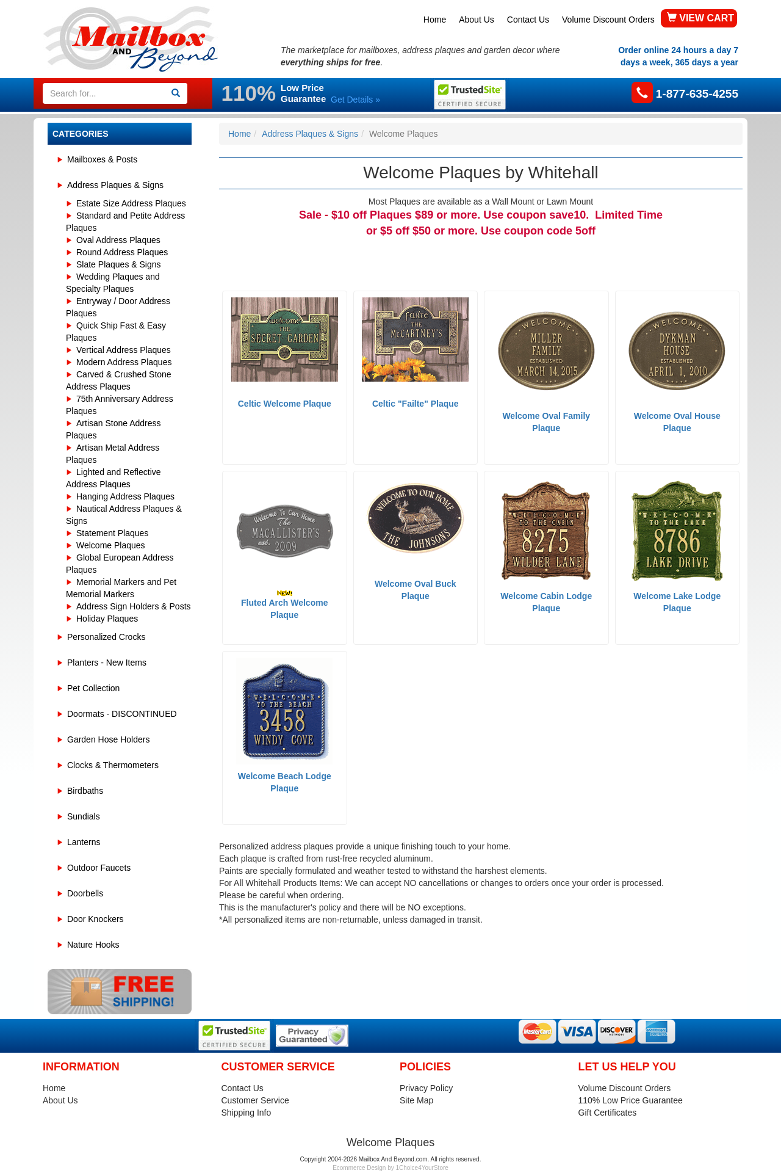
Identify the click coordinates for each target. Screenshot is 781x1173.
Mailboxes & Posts (102, 159)
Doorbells (85, 893)
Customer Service (255, 1100)
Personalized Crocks (106, 637)
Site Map (416, 1100)
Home (434, 19)
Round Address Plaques (122, 252)
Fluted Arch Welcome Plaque (284, 605)
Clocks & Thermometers (113, 765)
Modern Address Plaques (123, 362)
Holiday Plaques (107, 618)
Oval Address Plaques (118, 240)
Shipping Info (246, 1112)
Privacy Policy (426, 1088)
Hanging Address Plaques (125, 496)
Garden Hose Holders (108, 739)
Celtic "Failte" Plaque (415, 404)
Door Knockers (95, 919)
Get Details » (355, 99)
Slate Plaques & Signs (118, 264)
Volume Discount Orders (608, 19)
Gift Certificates (607, 1112)
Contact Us (528, 19)
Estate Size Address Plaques (131, 203)
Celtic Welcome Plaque (284, 404)
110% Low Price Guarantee (630, 1100)
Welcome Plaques (110, 545)
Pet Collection (93, 688)
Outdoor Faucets (99, 868)
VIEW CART (700, 18)
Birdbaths (85, 791)
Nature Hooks (93, 945)
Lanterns (83, 842)
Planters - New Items (106, 662)
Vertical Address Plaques (123, 350)
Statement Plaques (112, 533)
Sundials (83, 816)
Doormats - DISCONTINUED (122, 714)
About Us (476, 19)
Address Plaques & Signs (115, 185)
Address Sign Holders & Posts (133, 606)
